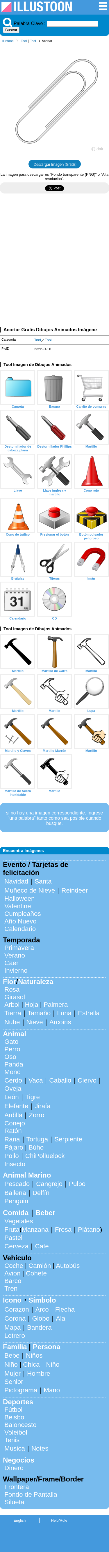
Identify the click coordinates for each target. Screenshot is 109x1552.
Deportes (18, 1402)
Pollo (11, 1155)
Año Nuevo (20, 921)
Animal (14, 1034)
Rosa (11, 989)
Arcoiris (60, 1022)
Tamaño (39, 1013)
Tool (24, 41)
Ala (60, 1318)
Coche (13, 1265)
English (20, 1520)
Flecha (65, 1309)
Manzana (35, 1229)
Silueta (14, 1502)
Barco (13, 1280)
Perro (12, 1049)
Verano (14, 955)
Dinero (14, 1468)
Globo (40, 1318)
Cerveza (16, 1246)
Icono (12, 1300)
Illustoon (7, 41)
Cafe (42, 1246)
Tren (10, 1288)
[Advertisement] (54, 262)
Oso (10, 1056)
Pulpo (77, 1183)
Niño (11, 1364)
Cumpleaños (22, 913)
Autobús (68, 1265)
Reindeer (74, 890)
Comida (15, 1213)
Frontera (16, 1487)
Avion (12, 1273)
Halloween (19, 898)
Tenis (11, 1440)
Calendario (20, 928)
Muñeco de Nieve (29, 890)
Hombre (38, 1373)
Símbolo (42, 1300)
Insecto (14, 1164)
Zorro (36, 1115)
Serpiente (68, 1139)
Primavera (19, 947)
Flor (9, 982)
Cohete (36, 1273)
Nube (12, 1022)
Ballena (15, 1192)
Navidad (16, 881)
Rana (12, 1139)
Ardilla (13, 1115)
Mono (12, 1072)
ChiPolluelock (45, 1155)
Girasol (14, 997)
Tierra (12, 1013)
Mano (52, 1390)
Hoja (31, 1004)
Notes (40, 1448)
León (11, 1097)
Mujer (12, 1373)
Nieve (34, 1022)
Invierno (16, 970)
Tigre (32, 1097)
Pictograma (20, 1390)
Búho (36, 1147)
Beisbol (15, 1417)
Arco (42, 1309)
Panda (13, 1064)
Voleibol (15, 1432)
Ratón (13, 1130)
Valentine (17, 906)
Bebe (11, 1355)
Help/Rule (59, 1520)
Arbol (11, 1004)
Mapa (12, 1327)
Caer (11, 963)
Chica (31, 1364)
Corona (15, 1318)
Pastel (13, 1237)
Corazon (16, 1309)
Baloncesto (20, 1424)
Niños (34, 1355)
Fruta (11, 1229)
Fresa (63, 1229)
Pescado (17, 1183)
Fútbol (13, 1409)
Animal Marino (27, 1175)
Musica (14, 1448)
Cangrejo (49, 1183)
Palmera (56, 1004)
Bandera (39, 1327)
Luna (64, 1013)
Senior (13, 1381)
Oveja (13, 1088)
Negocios (18, 1460)
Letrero (14, 1335)
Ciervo (87, 1080)
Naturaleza (35, 982)
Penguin (16, 1201)
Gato (11, 1041)
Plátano (89, 1229)
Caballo (60, 1080)
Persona (46, 1347)
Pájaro (13, 1147)
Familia (15, 1347)
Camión (39, 1265)
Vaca (35, 1080)
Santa (43, 881)
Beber (45, 1213)
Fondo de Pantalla (30, 1494)
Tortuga (37, 1139)
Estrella (89, 1013)
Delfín (41, 1192)
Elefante (16, 1106)
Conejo (14, 1123)
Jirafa (43, 1106)
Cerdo (13, 1080)
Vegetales (18, 1221)
